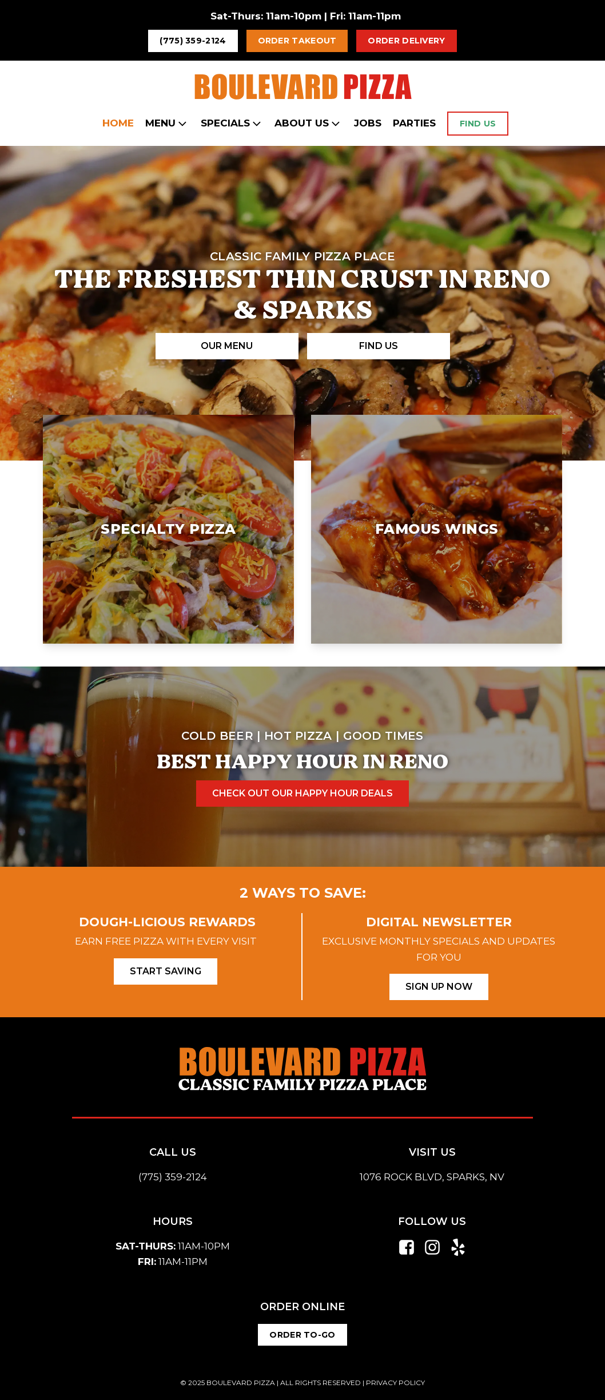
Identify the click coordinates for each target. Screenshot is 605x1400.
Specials (232, 123)
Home (118, 123)
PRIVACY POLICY (395, 1382)
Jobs (367, 123)
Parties (414, 123)
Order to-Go (302, 1335)
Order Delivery (406, 40)
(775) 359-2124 (193, 40)
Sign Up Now (438, 986)
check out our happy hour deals (302, 793)
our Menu (227, 345)
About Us (308, 123)
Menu (167, 123)
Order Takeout (297, 40)
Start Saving (165, 971)
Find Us (478, 123)
